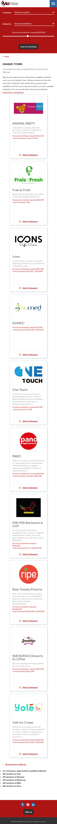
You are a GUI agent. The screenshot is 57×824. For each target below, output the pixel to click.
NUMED (18, 323)
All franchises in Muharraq (14, 780)
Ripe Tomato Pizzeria (27, 589)
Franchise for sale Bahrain (13, 92)
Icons (16, 256)
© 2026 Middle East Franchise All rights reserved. (28, 822)
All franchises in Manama (13, 777)
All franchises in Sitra (12, 786)
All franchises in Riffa (12, 783)
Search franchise (28, 46)
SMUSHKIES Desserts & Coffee (27, 657)
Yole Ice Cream (22, 722)
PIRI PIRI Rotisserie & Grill (27, 524)
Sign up (28, 812)
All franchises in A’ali (11, 774)
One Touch (20, 389)
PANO (16, 456)
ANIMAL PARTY (23, 123)
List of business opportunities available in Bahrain (24, 771)
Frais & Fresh (21, 190)
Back (7, 56)
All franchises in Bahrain (15, 764)
